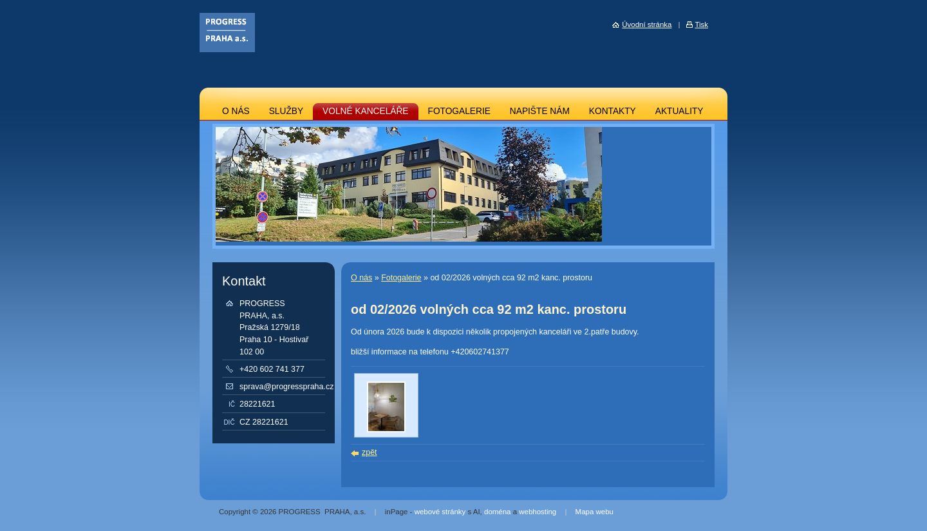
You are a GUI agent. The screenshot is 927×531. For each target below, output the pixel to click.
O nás (361, 277)
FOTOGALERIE (459, 111)
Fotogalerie (401, 277)
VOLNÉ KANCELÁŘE (365, 111)
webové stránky (440, 512)
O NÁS (236, 111)
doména (497, 512)
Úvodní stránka (646, 24)
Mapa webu (594, 512)
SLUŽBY (286, 111)
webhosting (537, 512)
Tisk (701, 24)
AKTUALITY (679, 111)
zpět (369, 452)
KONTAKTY (612, 111)
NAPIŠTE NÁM (540, 111)
